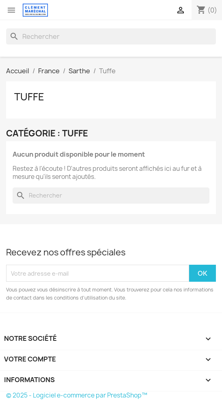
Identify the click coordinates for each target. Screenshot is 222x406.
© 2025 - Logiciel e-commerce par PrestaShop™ (76, 395)
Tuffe (29, 97)
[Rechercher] (111, 36)
